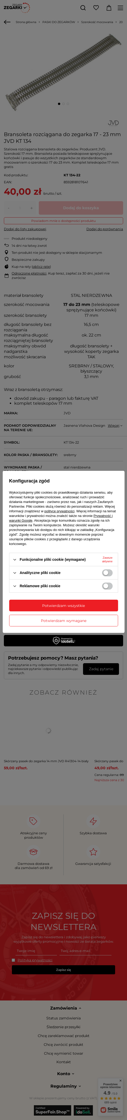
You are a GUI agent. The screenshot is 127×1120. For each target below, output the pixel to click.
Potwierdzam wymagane (63, 620)
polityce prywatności (59, 511)
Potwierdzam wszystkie (63, 605)
